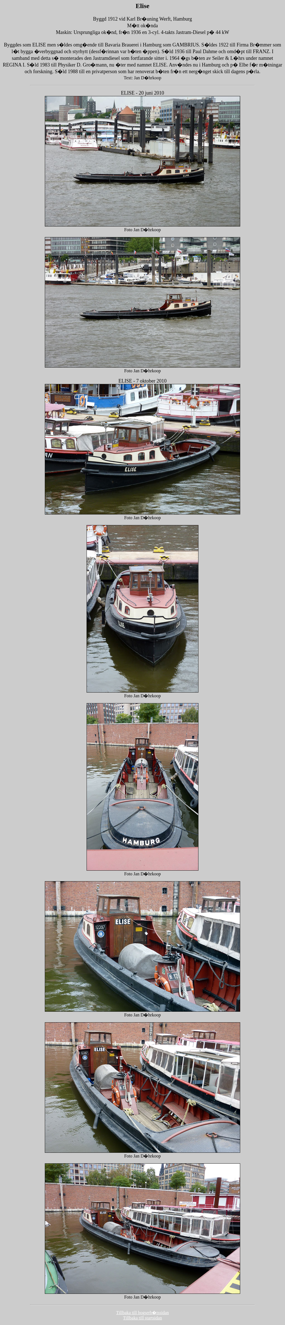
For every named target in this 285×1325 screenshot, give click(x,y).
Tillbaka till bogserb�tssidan (142, 1312)
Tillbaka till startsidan (142, 1318)
